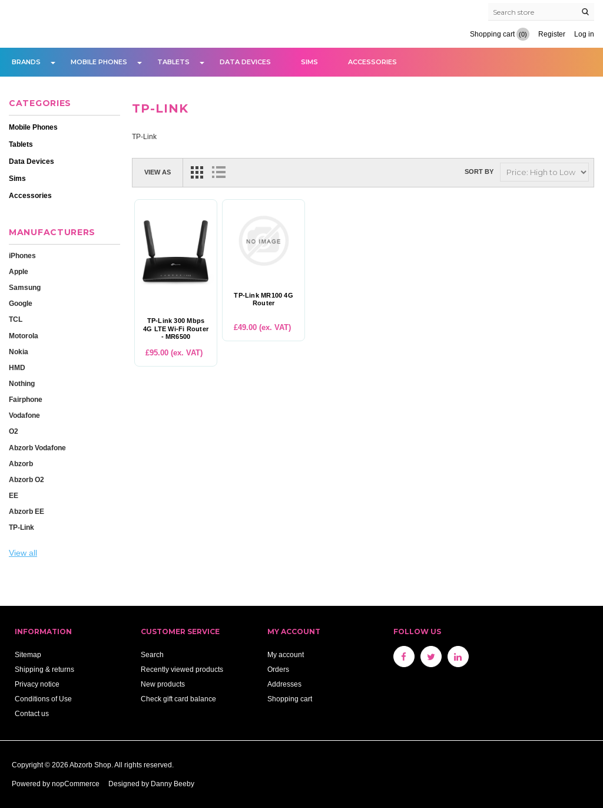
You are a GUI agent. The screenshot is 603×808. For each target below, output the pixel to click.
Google (20, 303)
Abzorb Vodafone (37, 447)
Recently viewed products (182, 669)
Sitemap (28, 654)
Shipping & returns (44, 669)
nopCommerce (76, 783)
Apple (18, 271)
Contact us (32, 713)
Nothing (22, 383)
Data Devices (245, 62)
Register (551, 33)
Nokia (18, 351)
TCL (15, 319)
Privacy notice (37, 684)
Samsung (25, 287)
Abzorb (21, 463)
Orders (278, 669)
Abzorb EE (26, 511)
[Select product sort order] (544, 172)
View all (23, 553)
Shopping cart (289, 698)
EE (13, 495)
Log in (584, 33)
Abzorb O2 (26, 479)
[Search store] (541, 12)
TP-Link (21, 527)
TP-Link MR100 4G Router (263, 299)
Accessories (372, 62)
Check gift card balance (178, 698)
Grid (197, 172)
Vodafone (24, 415)
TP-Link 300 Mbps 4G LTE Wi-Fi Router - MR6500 (175, 328)
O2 (13, 431)
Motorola (23, 335)
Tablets (173, 62)
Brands (26, 62)
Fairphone (25, 399)
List (218, 172)
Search (152, 654)
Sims (309, 62)
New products (163, 684)
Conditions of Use (43, 698)
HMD (17, 367)
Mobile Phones (99, 62)
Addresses (284, 684)
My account (285, 654)
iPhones (22, 255)
